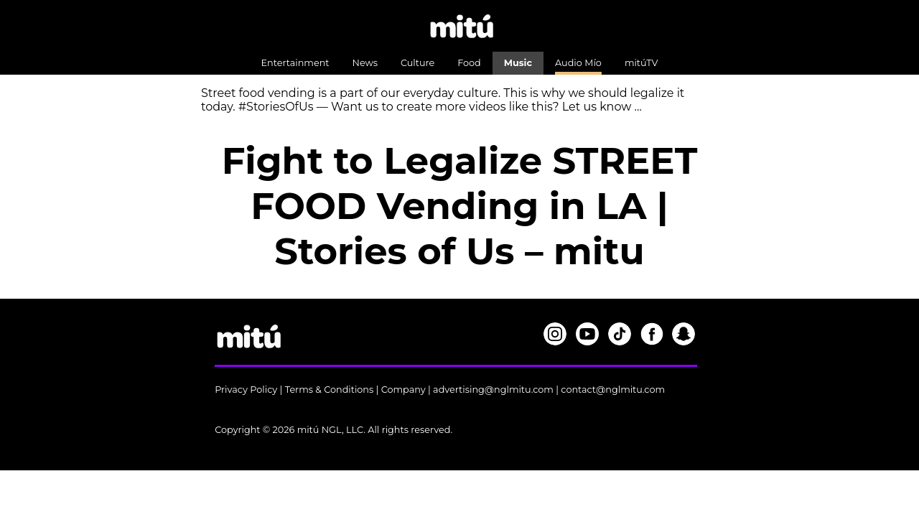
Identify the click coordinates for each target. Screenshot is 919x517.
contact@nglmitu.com (613, 389)
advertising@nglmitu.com (493, 389)
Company (403, 389)
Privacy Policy (246, 389)
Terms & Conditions (329, 389)
